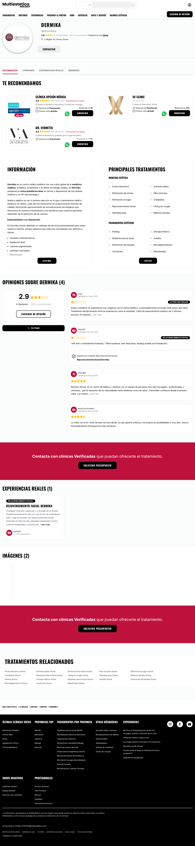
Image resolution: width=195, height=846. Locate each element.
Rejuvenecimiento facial (124, 197)
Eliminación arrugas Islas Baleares (71, 751)
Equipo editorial (8, 782)
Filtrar (33, 319)
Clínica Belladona (9, 739)
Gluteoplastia (101, 734)
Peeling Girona (11, 670)
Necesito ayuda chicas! (133, 737)
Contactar (82, 104)
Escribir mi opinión (33, 305)
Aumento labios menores (106, 722)
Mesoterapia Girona (76, 674)
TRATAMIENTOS (8, 15)
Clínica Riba (7, 726)
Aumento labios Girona (45, 663)
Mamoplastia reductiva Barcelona (71, 726)
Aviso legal (70, 823)
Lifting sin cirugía (162, 197)
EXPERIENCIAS (37, 15)
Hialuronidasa (101, 730)
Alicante (38, 739)
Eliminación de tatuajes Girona (143, 670)
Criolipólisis (159, 191)
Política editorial (85, 823)
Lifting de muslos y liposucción (136, 729)
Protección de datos (11, 823)
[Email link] (190, 716)
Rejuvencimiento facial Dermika (93, 351)
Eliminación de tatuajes (123, 236)
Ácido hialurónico (120, 178)
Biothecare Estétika (10, 722)
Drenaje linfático (161, 223)
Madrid (38, 722)
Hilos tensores (160, 184)
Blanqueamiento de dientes (107, 726)
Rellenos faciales (162, 204)
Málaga (38, 734)
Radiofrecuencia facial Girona (80, 670)
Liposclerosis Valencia (66, 730)
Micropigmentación (163, 236)
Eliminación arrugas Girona (142, 663)
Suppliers (39, 790)
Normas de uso (28, 823)
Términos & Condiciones (12, 827)
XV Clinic (139, 88)
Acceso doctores (42, 778)
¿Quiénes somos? (9, 778)
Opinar (105, 35)
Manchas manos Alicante (67, 739)
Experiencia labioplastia (133, 749)
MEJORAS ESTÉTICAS (118, 15)
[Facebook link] (180, 716)
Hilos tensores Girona (108, 663)
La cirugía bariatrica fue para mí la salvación (141, 733)
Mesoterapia (160, 242)
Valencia (38, 730)
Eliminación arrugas (121, 191)
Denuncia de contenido (12, 786)
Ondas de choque (103, 743)
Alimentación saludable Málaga (70, 734)
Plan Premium (40, 782)
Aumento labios (161, 178)
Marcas (38, 786)
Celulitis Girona (105, 670)
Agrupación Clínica (10, 734)
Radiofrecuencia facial (123, 229)
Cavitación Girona (44, 674)
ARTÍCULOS (82, 15)
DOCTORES (23, 15)
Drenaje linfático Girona (46, 670)
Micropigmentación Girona (16, 674)
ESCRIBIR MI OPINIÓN (180, 14)
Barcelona (39, 726)
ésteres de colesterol (104, 739)
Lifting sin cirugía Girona (78, 667)
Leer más (45, 515)
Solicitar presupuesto (97, 457)
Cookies (40, 823)
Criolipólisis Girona (13, 667)
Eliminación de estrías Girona (80, 663)
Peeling (115, 223)
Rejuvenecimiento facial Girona (49, 667)
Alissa (4, 730)
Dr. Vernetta (44, 119)
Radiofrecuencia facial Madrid (69, 722)
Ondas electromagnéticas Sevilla (71, 743)
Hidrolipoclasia (119, 204)
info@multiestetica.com (36, 817)
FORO (72, 15)
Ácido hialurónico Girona (15, 663)
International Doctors (43, 795)
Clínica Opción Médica (51, 88)
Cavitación (117, 242)
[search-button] (132, 4)
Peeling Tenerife (64, 755)
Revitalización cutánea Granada (70, 760)
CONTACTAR (49, 49)
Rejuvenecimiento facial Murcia (70, 747)
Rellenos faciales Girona (141, 667)
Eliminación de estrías (122, 184)
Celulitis (157, 229)
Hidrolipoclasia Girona (108, 667)
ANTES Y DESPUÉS (98, 15)
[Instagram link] (170, 716)
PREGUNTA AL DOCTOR (56, 15)
